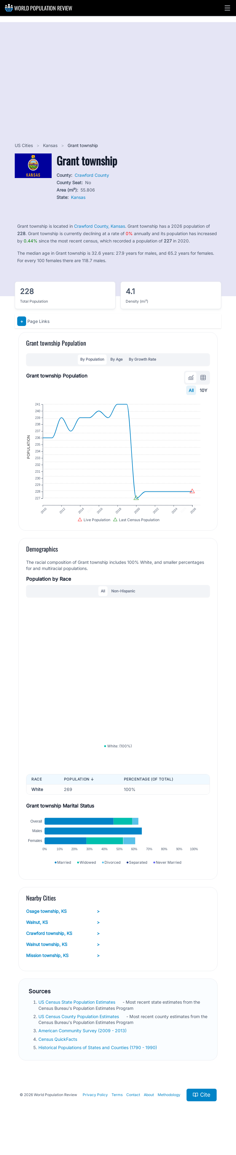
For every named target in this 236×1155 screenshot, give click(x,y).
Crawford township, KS (63, 948)
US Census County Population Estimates (79, 1030)
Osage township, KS (63, 926)
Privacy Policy (95, 1109)
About (149, 1109)
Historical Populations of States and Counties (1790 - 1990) (98, 1061)
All (191, 390)
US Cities (24, 145)
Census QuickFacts (58, 1053)
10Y (203, 390)
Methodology (169, 1109)
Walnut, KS (63, 937)
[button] (227, 8)
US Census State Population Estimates (77, 1016)
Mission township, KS (63, 970)
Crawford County (92, 175)
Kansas (51, 145)
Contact (133, 1109)
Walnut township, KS (63, 959)
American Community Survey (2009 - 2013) (83, 1045)
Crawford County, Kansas (99, 226)
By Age (116, 359)
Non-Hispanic (123, 597)
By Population (92, 359)
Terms (117, 1109)
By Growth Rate (142, 359)
